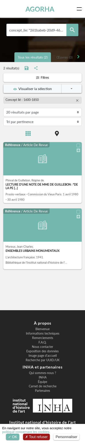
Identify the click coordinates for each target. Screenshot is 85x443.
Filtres (42, 77)
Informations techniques (42, 333)
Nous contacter (42, 347)
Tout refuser (36, 437)
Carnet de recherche (42, 386)
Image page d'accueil (43, 356)
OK (12, 437)
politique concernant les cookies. (26, 432)
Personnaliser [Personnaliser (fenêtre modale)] (66, 437)
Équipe (42, 382)
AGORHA (39, 9)
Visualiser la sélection (32, 88)
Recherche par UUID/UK (43, 360)
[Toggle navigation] (80, 9)
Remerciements (42, 338)
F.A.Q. (42, 342)
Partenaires (42, 391)
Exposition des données (42, 351)
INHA (42, 377)
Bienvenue (42, 329)
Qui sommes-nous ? (42, 373)
